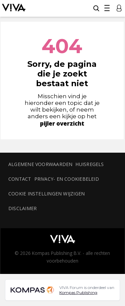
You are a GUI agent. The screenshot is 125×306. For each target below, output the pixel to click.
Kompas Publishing (78, 292)
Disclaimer (22, 208)
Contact (19, 179)
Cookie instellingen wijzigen (46, 193)
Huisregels (89, 164)
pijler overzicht (62, 123)
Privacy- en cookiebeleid (66, 179)
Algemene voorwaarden (40, 164)
